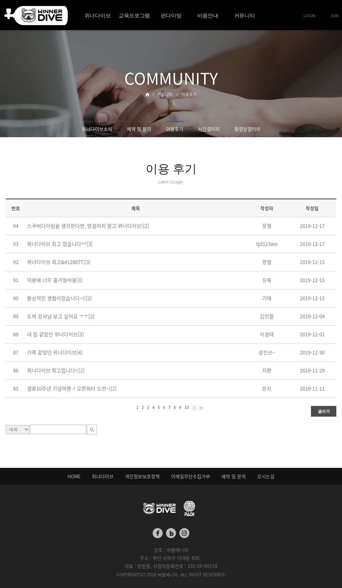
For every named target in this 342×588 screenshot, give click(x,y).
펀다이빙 (171, 15)
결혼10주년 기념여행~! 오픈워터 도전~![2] (72, 388)
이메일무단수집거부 (190, 476)
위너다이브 (97, 15)
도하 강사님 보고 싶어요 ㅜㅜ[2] (61, 316)
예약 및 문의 (139, 128)
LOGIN (309, 15)
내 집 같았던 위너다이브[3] (55, 334)
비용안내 (207, 15)
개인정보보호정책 (142, 476)
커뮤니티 (244, 15)
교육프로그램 (134, 15)
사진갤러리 (209, 128)
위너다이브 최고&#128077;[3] (59, 262)
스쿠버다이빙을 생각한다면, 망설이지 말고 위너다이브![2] (88, 226)
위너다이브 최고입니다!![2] (55, 370)
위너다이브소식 (97, 128)
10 (186, 407)
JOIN (335, 15)
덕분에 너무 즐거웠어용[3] (54, 280)
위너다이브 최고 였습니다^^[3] (60, 244)
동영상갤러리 (247, 128)
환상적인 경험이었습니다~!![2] (59, 298)
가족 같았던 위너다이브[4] (54, 352)
